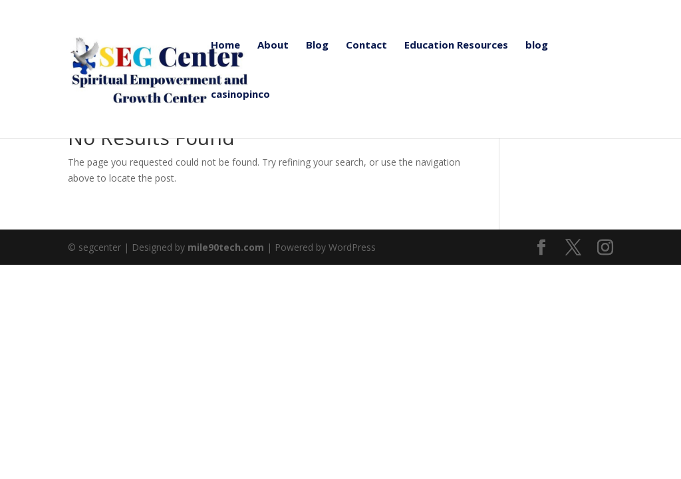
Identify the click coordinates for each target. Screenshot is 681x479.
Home (225, 45)
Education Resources (456, 45)
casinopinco (240, 94)
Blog (317, 45)
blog (536, 45)
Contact (366, 45)
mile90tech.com (226, 247)
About (273, 45)
